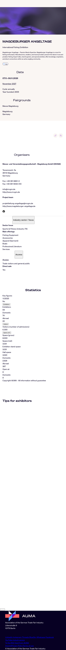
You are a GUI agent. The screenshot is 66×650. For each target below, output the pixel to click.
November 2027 (9, 83)
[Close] (2, 637)
